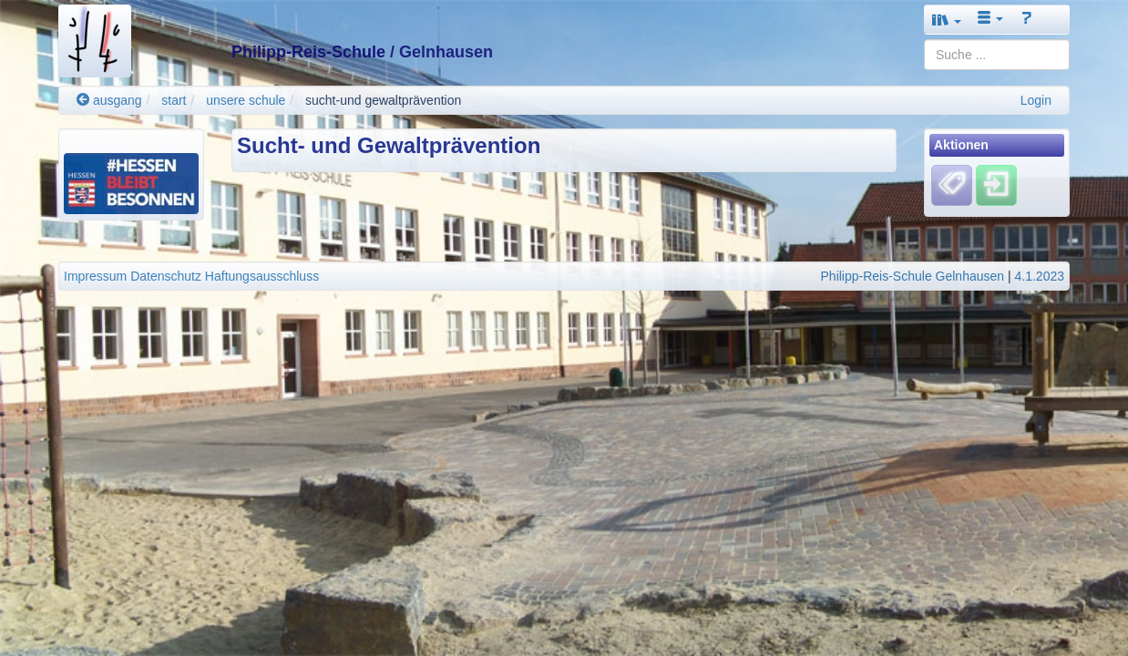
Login (1035, 100)
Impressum (95, 276)
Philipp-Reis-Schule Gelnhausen (913, 276)
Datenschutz (165, 276)
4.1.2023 (1040, 276)
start (173, 100)
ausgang (109, 100)
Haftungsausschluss (262, 276)
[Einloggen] (996, 185)
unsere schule (245, 100)
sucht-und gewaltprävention (383, 100)
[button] (947, 19)
